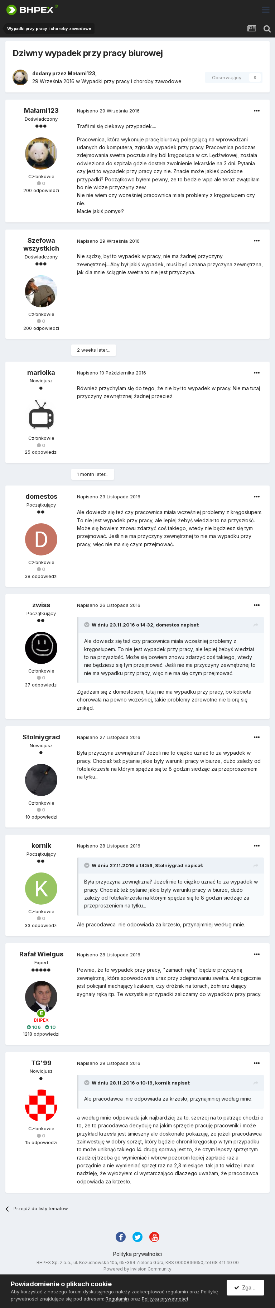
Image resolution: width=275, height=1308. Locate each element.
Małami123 (81, 73)
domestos (41, 496)
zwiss (41, 605)
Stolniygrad (41, 737)
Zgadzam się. (249, 1287)
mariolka (41, 372)
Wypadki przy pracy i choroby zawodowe (131, 81)
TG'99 (41, 1063)
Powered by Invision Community (137, 1269)
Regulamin (117, 1299)
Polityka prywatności (137, 1254)
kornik (41, 845)
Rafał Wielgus (41, 954)
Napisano (108, 111)
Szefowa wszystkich (41, 244)
